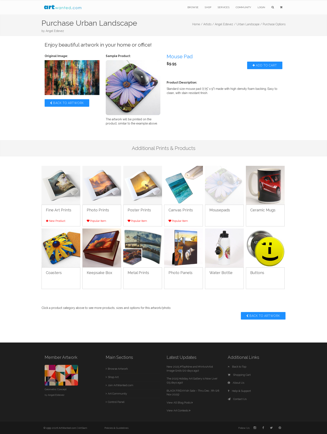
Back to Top (237, 366)
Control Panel (116, 402)
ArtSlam (82, 427)
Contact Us (237, 399)
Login (261, 7)
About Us (236, 382)
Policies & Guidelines (116, 427)
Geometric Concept (56, 389)
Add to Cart (265, 65)
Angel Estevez (55, 31)
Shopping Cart (239, 374)
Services (223, 7)
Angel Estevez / (225, 24)
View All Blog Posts (180, 402)
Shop (208, 7)
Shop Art (113, 377)
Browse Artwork (118, 368)
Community (243, 7)
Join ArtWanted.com (120, 385)
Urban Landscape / (249, 24)
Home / (197, 24)
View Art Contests (178, 410)
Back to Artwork (67, 103)
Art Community (117, 393)
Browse (192, 7)
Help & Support (239, 390)
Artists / (208, 24)
